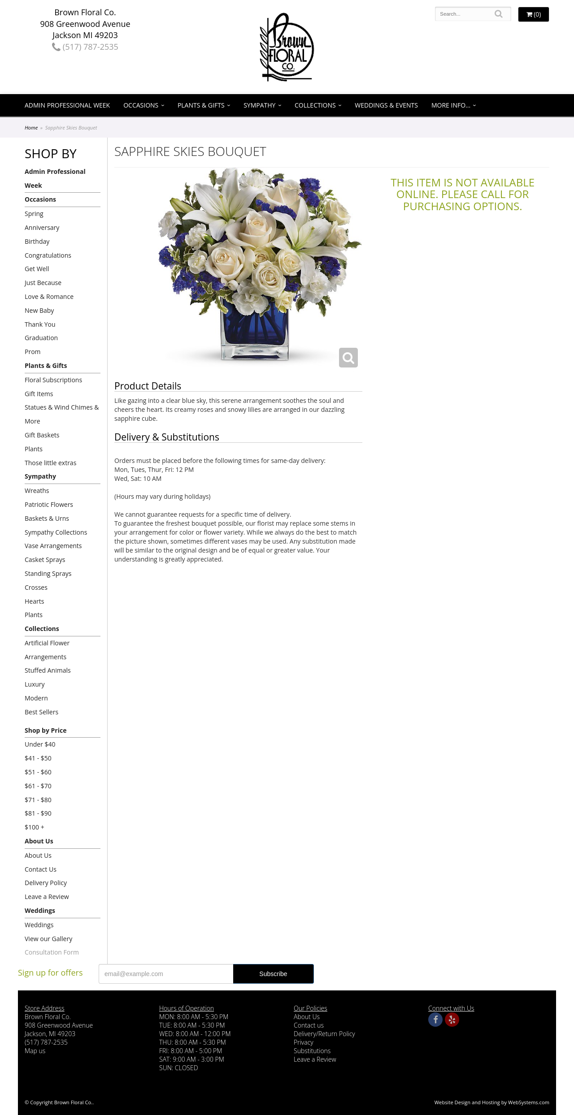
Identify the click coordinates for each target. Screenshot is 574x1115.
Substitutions (312, 1050)
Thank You (40, 324)
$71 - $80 (38, 799)
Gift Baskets (42, 435)
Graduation (41, 337)
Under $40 (40, 744)
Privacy (303, 1042)
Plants (34, 449)
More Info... (450, 105)
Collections (315, 105)
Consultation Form (52, 952)
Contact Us (41, 869)
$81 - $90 (38, 813)
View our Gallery (48, 938)
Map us (35, 1050)
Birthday (37, 241)
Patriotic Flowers (49, 504)
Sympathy (259, 105)
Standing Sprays (48, 573)
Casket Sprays (45, 559)
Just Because (43, 282)
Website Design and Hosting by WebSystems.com (492, 1102)
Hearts (34, 601)
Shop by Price (45, 730)
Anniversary (42, 227)
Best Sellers (41, 712)
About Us (39, 841)
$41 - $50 (38, 758)
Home (31, 127)
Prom (33, 351)
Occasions (140, 105)
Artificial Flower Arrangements (47, 650)
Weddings (40, 910)
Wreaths (37, 490)
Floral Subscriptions (53, 380)
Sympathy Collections (56, 532)
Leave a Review (47, 896)
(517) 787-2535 (85, 46)
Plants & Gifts (201, 105)
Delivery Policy (46, 882)
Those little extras (50, 462)
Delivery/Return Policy (324, 1033)
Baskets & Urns (47, 518)
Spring (34, 213)
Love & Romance (49, 296)
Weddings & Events (386, 105)
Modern (36, 698)
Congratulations (48, 255)
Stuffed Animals (48, 670)
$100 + (34, 827)
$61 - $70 (38, 786)
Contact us (309, 1025)
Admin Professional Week (67, 105)
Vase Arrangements (53, 545)
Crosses (36, 587)
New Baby (39, 310)
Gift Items (39, 393)
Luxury (35, 684)
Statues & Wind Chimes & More (62, 414)
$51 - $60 (38, 772)
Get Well (37, 268)
